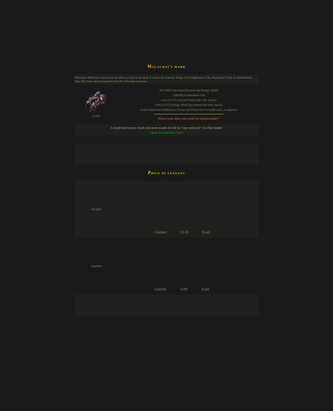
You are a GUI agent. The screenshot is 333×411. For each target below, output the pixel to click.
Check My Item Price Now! (166, 132)
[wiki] (96, 116)
